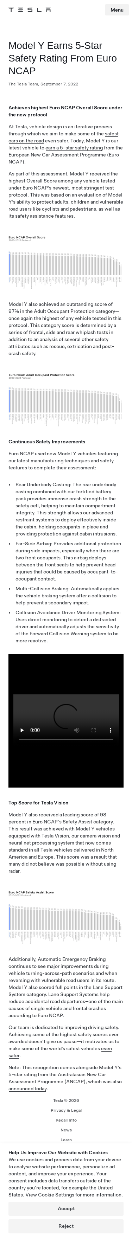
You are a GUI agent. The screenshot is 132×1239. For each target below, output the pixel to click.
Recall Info (66, 1120)
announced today (27, 1088)
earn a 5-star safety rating (74, 147)
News (66, 1130)
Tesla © (66, 1100)
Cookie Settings (56, 1195)
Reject (66, 1226)
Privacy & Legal (66, 1110)
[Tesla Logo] (29, 10)
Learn (66, 1139)
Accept (66, 1208)
